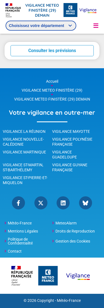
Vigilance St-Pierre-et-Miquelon (25, 180)
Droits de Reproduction (75, 231)
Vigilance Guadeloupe (64, 154)
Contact (15, 251)
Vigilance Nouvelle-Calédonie (23, 141)
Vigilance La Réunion (24, 131)
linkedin (63, 202)
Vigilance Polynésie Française (72, 141)
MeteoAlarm (66, 223)
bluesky (85, 202)
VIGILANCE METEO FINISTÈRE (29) (52, 90)
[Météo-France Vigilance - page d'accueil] (87, 10)
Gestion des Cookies (72, 241)
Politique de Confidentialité (20, 241)
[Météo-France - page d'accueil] (70, 10)
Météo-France (20, 223)
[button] (95, 25)
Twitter (40, 202)
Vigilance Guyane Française (69, 167)
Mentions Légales (23, 231)
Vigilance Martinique (24, 152)
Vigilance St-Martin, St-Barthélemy (23, 167)
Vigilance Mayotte (71, 131)
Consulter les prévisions (52, 50)
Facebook (18, 202)
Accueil (52, 81)
